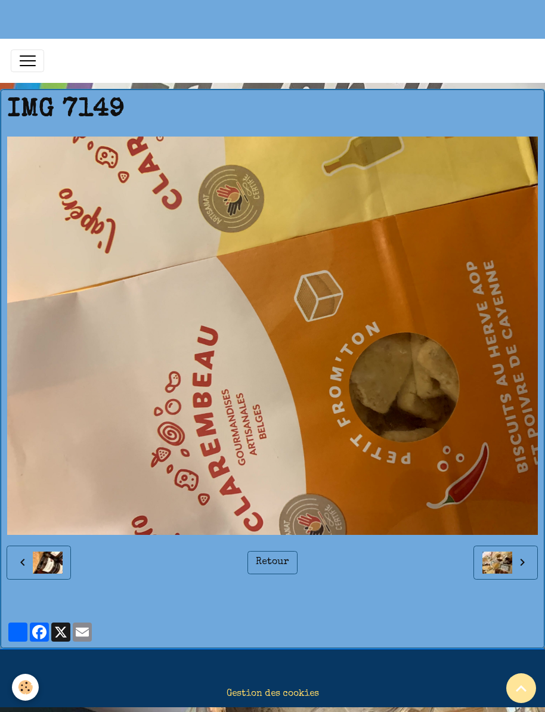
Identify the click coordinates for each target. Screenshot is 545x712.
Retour (272, 562)
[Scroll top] (521, 688)
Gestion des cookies (273, 694)
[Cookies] (25, 687)
